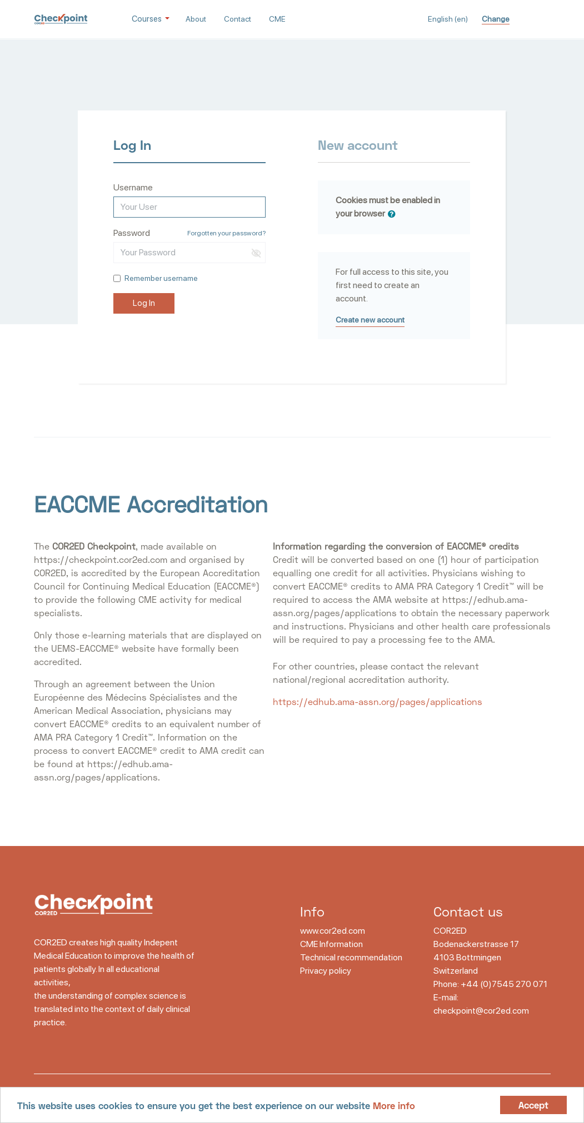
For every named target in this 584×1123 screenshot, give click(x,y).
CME (277, 18)
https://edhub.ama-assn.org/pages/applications (377, 701)
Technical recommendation (351, 957)
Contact (237, 18)
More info (394, 1105)
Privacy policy (325, 970)
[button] (394, 214)
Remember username (161, 278)
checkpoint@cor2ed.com (481, 1010)
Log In (144, 303)
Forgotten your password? (226, 233)
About (196, 18)
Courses (147, 19)
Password (131, 233)
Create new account (370, 319)
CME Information (331, 944)
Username (133, 187)
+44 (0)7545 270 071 (504, 984)
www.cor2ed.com (332, 930)
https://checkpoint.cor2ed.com (100, 559)
